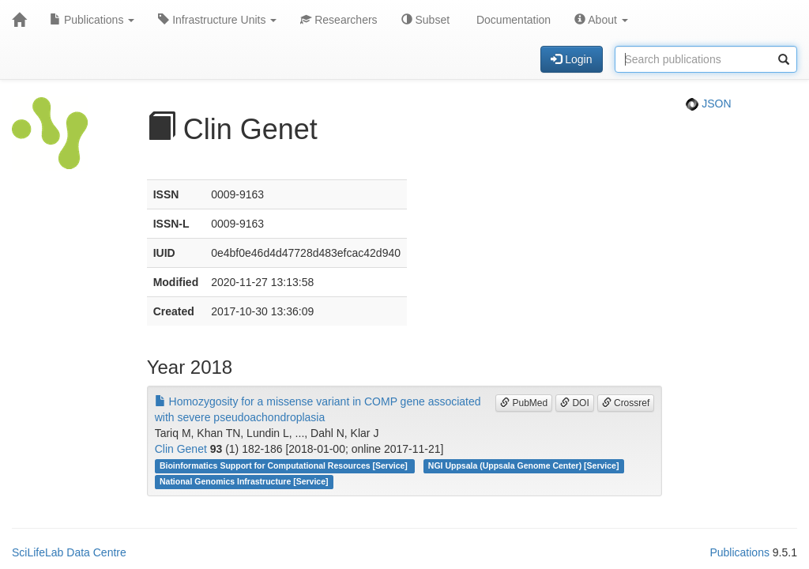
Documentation (512, 19)
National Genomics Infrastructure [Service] (244, 481)
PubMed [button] (523, 403)
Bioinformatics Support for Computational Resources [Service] (285, 465)
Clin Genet (181, 449)
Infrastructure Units (217, 19)
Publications (92, 19)
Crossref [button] (626, 403)
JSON (708, 103)
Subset (425, 19)
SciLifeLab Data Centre (69, 552)
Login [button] (571, 59)
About (601, 19)
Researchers (338, 19)
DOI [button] (574, 403)
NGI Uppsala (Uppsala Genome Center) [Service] (523, 465)
